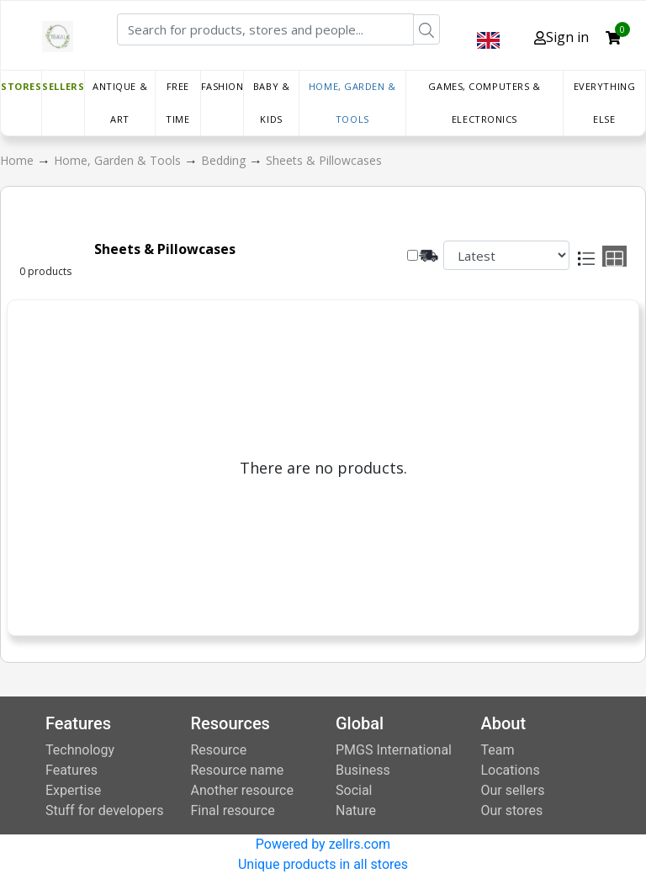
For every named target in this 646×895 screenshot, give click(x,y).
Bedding (225, 160)
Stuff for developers (104, 810)
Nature (356, 810)
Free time (177, 102)
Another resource (242, 790)
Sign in (561, 37)
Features (71, 770)
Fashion (222, 86)
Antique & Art (120, 102)
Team (498, 750)
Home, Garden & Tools (352, 102)
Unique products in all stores (323, 864)
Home (18, 160)
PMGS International (394, 750)
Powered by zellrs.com (323, 844)
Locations (510, 770)
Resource (219, 750)
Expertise (73, 790)
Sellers (63, 86)
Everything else (605, 102)
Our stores (512, 810)
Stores (21, 86)
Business (363, 770)
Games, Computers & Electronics (484, 102)
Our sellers (513, 790)
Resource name (237, 770)
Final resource (233, 810)
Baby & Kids (271, 102)
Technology (79, 750)
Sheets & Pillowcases (324, 160)
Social (354, 790)
